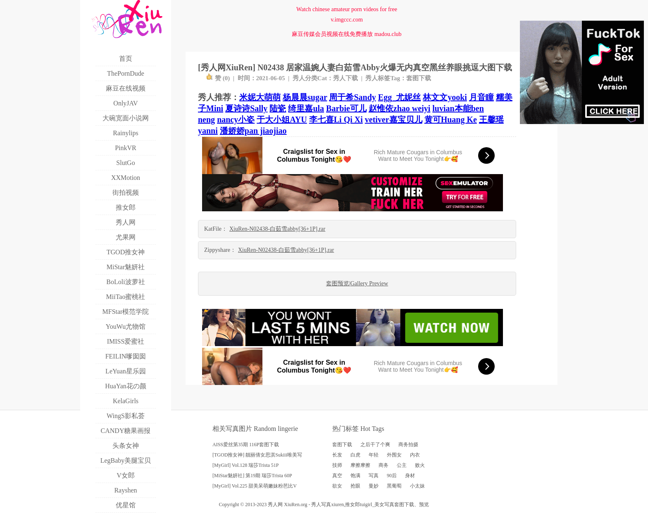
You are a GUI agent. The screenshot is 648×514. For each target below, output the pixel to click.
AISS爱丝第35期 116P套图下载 (245, 444)
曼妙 (374, 486)
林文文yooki (445, 97)
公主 (402, 465)
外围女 (394, 455)
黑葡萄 (394, 486)
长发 (337, 455)
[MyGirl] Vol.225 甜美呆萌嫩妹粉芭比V (254, 486)
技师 (337, 465)
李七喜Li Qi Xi (336, 119)
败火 (420, 465)
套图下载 (418, 78)
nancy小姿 (236, 119)
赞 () (218, 78)
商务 (383, 465)
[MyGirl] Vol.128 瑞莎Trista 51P (245, 465)
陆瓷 (277, 108)
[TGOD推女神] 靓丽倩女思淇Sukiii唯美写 (257, 455)
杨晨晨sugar (305, 97)
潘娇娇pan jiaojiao (253, 130)
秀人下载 (345, 78)
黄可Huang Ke (450, 119)
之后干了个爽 (375, 444)
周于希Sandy (352, 97)
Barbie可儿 (346, 108)
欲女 (337, 486)
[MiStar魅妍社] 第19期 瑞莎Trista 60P (252, 475)
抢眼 (355, 486)
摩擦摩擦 (360, 465)
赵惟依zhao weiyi (399, 108)
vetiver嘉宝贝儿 (393, 119)
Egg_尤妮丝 (399, 97)
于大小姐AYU (282, 119)
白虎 (355, 455)
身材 (410, 475)
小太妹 (417, 486)
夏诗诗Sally (246, 108)
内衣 (415, 455)
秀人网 (275, 504)
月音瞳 (481, 97)
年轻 (374, 455)
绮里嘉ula (306, 108)
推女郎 (352, 504)
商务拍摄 (408, 444)
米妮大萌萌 (260, 97)
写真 (374, 475)
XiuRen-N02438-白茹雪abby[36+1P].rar (277, 229)
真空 (337, 475)
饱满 (355, 475)
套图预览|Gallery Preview (357, 283)
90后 (392, 475)
